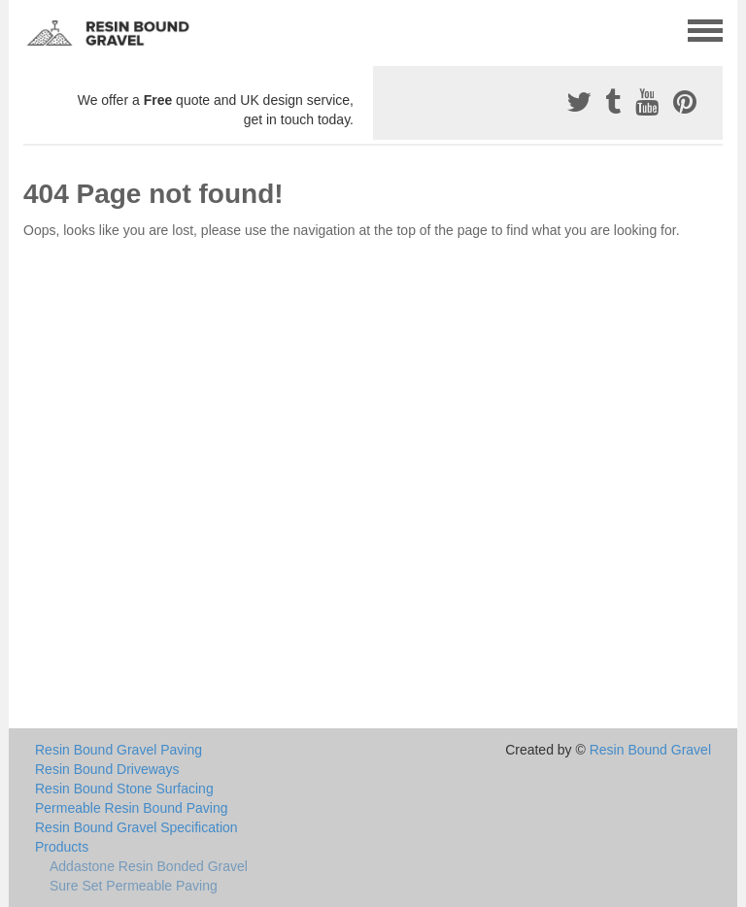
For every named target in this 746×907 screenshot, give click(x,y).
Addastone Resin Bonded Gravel (149, 866)
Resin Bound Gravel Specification (136, 827)
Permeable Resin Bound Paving (131, 808)
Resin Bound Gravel (650, 749)
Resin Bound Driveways (107, 769)
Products (61, 847)
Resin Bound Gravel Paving (118, 749)
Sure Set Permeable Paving (134, 885)
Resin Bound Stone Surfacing (124, 788)
